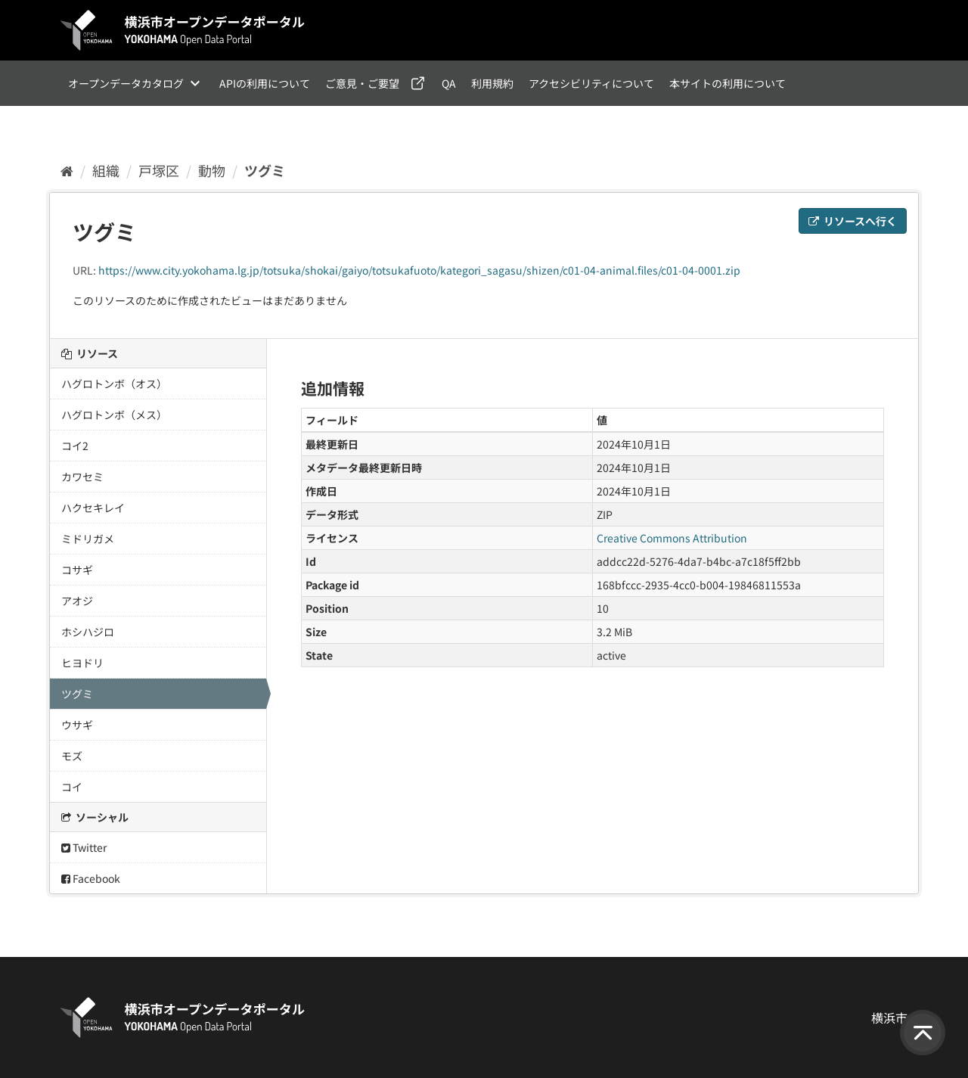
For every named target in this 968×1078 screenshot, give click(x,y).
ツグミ (264, 170)
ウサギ (77, 724)
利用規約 (492, 83)
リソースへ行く (852, 220)
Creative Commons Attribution (672, 537)
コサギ (77, 569)
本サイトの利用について (727, 83)
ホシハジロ (87, 631)
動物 (211, 170)
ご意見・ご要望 (362, 83)
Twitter (84, 847)
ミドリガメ (87, 538)
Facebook (90, 878)
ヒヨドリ (82, 662)
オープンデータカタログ (126, 83)
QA (449, 83)
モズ (71, 755)
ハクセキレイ (93, 507)
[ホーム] (66, 170)
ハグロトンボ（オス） (114, 383)
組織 (105, 170)
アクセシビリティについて (591, 83)
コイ (71, 786)
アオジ (77, 600)
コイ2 (74, 445)
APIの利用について (264, 83)
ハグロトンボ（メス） (114, 414)
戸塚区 (158, 170)
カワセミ (82, 476)
